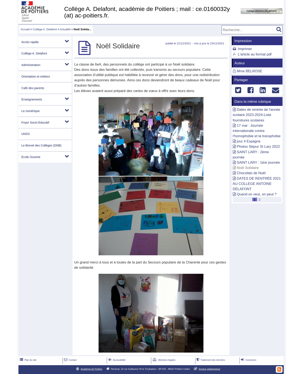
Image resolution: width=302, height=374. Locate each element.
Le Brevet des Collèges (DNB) (41, 145)
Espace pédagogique (209, 369)
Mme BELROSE (249, 71)
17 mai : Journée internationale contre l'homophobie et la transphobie (257, 131)
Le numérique (30, 111)
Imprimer (245, 49)
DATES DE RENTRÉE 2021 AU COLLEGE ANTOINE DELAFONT (257, 183)
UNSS (25, 134)
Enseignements (31, 99)
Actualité (65, 29)
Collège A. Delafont (45, 29)
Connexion (248, 360)
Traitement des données (210, 360)
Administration (30, 65)
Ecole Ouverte (30, 157)
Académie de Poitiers (91, 369)
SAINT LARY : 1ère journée (258, 163)
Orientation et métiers (35, 76)
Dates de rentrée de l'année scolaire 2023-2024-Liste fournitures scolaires (256, 115)
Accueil (25, 29)
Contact (70, 360)
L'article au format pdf (255, 54)
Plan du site (27, 360)
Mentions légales (164, 360)
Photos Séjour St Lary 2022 (258, 147)
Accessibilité (116, 360)
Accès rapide (30, 42)
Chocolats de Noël (251, 173)
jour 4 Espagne (248, 141)
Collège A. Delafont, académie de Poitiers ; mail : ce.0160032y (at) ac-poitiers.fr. (147, 12)
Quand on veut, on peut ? (256, 194)
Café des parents (32, 88)
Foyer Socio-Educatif (35, 122)
